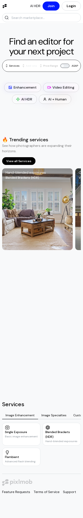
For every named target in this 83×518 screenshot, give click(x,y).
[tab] (20, 415)
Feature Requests (16, 492)
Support (69, 492)
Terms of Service (47, 492)
